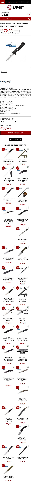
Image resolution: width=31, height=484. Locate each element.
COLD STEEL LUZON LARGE (8, 199)
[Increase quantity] (15, 121)
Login (21, 2)
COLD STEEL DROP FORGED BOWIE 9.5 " (22, 419)
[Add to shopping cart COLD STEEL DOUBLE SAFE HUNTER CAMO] (17, 387)
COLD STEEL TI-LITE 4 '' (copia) (22, 240)
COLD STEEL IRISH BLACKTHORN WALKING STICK (22, 200)
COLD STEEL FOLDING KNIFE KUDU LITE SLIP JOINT (8, 221)
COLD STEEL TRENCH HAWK (22, 160)
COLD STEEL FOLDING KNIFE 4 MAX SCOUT (22, 439)
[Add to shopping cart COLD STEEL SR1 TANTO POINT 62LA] (3, 465)
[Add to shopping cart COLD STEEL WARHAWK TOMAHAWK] (17, 288)
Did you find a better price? (10, 33)
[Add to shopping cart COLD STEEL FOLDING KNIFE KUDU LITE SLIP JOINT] (3, 208)
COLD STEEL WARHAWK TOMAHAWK (22, 300)
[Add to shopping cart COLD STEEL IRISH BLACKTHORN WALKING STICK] (17, 188)
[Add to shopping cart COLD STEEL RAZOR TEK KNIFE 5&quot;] (3, 247)
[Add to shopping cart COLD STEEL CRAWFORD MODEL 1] (17, 247)
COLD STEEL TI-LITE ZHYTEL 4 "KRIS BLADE (22, 379)
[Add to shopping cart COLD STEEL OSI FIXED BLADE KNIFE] (3, 149)
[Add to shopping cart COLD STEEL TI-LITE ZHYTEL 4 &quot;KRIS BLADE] (17, 367)
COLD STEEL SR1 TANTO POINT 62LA (8, 477)
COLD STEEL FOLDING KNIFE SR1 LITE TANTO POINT (22, 339)
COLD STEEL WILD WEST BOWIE (8, 319)
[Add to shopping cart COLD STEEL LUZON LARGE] (3, 188)
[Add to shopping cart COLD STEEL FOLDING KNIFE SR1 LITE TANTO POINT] (17, 327)
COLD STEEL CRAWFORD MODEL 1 (22, 260)
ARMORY (10, 23)
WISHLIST (12, 2)
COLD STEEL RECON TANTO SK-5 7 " (22, 458)
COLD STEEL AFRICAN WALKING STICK (8, 180)
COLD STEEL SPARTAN (22, 319)
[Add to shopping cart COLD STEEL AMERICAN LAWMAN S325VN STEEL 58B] (3, 327)
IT (6, 2)
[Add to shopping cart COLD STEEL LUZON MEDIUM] (3, 446)
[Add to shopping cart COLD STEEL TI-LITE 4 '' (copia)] (17, 228)
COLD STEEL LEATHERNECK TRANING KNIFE (22, 359)
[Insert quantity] (8, 121)
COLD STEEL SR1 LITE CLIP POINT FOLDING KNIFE (8, 359)
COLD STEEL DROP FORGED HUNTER (8, 279)
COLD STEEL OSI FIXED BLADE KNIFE (8, 160)
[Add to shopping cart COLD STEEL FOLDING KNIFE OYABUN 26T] (3, 407)
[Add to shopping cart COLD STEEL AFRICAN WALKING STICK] (3, 168)
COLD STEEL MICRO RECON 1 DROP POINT (8, 379)
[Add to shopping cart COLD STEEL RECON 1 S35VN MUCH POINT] (17, 208)
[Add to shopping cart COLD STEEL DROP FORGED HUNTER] (3, 267)
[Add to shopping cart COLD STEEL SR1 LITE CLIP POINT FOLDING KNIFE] (3, 347)
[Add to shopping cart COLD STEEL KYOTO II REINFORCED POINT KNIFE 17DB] (3, 288)
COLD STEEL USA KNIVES (21, 23)
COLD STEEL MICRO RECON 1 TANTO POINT (22, 180)
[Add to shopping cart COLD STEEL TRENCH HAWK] (17, 149)
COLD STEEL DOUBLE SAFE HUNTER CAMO (22, 400)
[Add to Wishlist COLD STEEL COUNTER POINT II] (15, 139)
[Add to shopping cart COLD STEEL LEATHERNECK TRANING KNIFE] (17, 347)
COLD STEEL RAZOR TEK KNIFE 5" (8, 259)
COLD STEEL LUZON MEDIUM (8, 458)
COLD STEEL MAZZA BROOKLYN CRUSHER (22, 280)
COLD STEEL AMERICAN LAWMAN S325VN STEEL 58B (8, 339)
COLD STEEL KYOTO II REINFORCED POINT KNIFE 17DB (8, 300)
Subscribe (26, 2)
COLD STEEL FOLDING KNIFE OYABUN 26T (8, 420)
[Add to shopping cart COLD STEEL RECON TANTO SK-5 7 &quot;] (17, 446)
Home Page (3, 23)
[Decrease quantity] (1, 121)
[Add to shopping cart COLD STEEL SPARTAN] (17, 308)
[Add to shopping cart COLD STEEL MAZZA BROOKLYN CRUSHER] (17, 267)
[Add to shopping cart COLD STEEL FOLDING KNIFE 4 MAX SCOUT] (17, 426)
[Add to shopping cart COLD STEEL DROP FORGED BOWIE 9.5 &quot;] (17, 407)
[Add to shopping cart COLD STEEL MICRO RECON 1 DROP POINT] (3, 367)
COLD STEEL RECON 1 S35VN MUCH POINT (22, 221)
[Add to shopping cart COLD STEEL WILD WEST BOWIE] (3, 308)
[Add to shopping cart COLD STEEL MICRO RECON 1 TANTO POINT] (17, 168)
